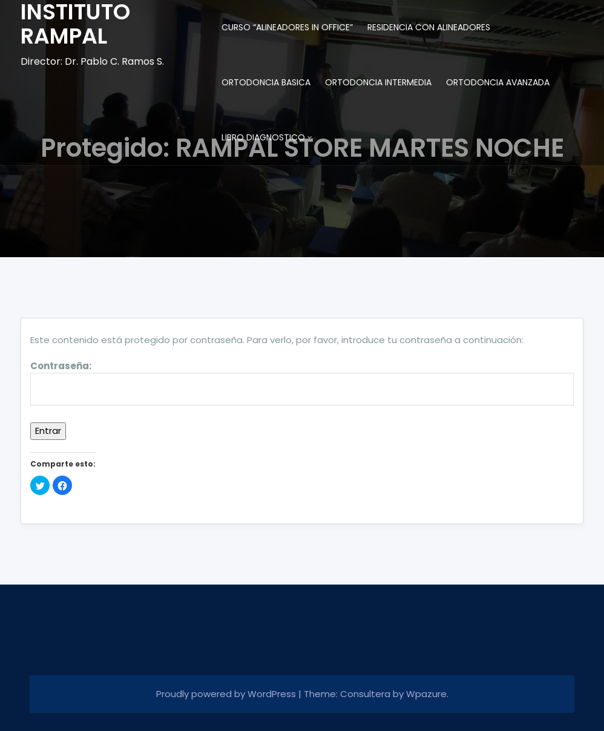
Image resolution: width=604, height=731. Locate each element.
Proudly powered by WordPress (227, 693)
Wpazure (426, 693)
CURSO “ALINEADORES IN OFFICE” (287, 27)
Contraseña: (302, 382)
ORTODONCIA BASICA (266, 82)
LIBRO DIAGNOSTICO (263, 137)
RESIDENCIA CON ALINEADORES (428, 27)
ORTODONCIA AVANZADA (498, 82)
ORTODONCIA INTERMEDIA (378, 82)
